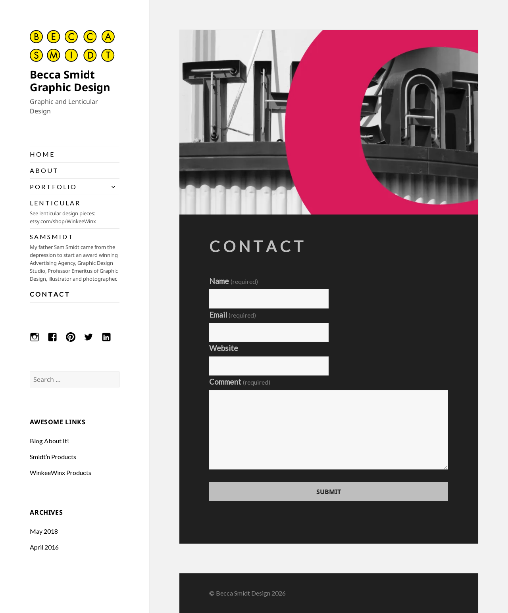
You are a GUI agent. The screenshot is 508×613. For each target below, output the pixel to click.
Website (223, 347)
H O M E (42, 154)
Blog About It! (49, 440)
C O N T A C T (49, 294)
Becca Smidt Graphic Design (70, 80)
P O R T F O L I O (53, 186)
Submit (328, 491)
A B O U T (44, 170)
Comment (239, 381)
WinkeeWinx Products (60, 472)
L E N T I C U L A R (74, 212)
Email (232, 314)
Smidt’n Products (53, 456)
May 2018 (44, 531)
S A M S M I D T (74, 258)
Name (233, 280)
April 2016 (44, 547)
